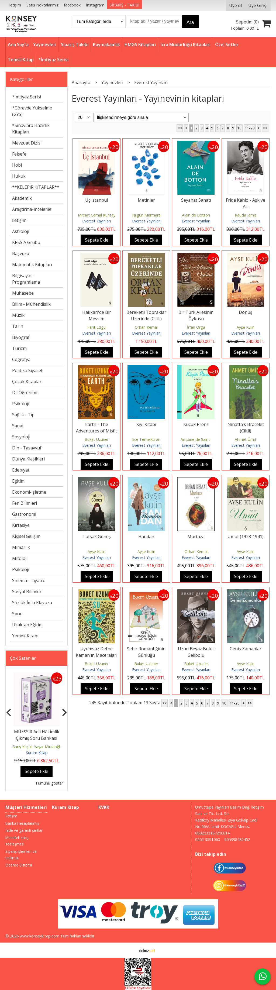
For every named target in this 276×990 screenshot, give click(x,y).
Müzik (18, 315)
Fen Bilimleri (24, 503)
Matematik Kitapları (32, 264)
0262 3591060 (207, 839)
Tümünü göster (49, 783)
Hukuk (19, 176)
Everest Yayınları (96, 221)
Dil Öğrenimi (24, 393)
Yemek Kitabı (25, 636)
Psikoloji (20, 404)
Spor (17, 614)
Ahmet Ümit (245, 439)
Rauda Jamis (246, 215)
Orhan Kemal (146, 327)
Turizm (19, 348)
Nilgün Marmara (146, 215)
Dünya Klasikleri (28, 459)
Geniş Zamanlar (245, 649)
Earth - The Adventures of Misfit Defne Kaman (96, 430)
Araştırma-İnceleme (31, 209)
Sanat (18, 426)
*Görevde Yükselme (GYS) (32, 111)
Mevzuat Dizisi (27, 143)
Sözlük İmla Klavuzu (32, 603)
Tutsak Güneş (96, 536)
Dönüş (245, 312)
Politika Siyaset (27, 370)
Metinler (146, 200)
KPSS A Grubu (26, 242)
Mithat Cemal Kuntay (96, 215)
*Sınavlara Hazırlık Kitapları (31, 128)
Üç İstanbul (96, 200)
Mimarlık (21, 547)
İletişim (19, 220)
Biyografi (21, 337)
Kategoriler (21, 79)
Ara (190, 22)
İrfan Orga (196, 327)
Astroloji (20, 231)
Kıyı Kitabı (146, 424)
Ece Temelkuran (146, 439)
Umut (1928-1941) (245, 536)
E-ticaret (129, 950)
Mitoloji (19, 558)
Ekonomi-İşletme (29, 492)
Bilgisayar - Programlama (26, 279)
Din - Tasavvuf (27, 448)
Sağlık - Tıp (23, 415)
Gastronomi (24, 514)
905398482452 (237, 839)
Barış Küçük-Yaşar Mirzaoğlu (37, 746)
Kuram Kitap (37, 752)
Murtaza (196, 536)
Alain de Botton (196, 215)
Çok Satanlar (23, 658)
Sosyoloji (21, 437)
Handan (146, 536)
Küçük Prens (196, 424)
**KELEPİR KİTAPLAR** (35, 187)
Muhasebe (23, 293)
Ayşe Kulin (245, 327)
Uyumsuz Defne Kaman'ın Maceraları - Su (96, 655)
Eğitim (18, 481)
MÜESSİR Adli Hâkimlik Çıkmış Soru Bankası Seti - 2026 (36, 738)
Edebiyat (20, 470)
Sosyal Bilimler (27, 591)
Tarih (17, 326)
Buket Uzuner (97, 439)
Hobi (17, 165)
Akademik (22, 198)
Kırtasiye (21, 525)
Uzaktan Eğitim (27, 625)
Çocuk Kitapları (27, 381)
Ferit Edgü (96, 327)
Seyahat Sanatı (196, 200)
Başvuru (20, 253)
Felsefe (19, 154)
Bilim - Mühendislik (31, 304)
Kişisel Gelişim (26, 536)
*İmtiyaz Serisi (26, 97)
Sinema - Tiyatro (29, 580)
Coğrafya (21, 359)
